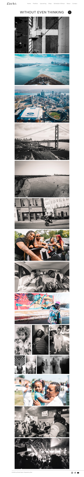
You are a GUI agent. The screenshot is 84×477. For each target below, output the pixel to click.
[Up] (69, 12)
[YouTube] (78, 473)
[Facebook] (75, 473)
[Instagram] (72, 473)
